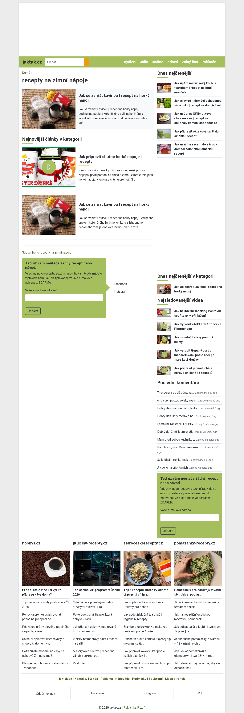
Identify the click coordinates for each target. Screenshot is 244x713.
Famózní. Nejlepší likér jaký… (176, 424)
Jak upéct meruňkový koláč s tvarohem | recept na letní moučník (195, 87)
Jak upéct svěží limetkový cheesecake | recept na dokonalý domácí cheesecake (195, 118)
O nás (94, 679)
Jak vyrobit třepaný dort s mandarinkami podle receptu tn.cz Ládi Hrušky (194, 355)
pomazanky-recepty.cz (194, 543)
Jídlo (144, 62)
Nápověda (122, 679)
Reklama (106, 679)
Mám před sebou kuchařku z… (177, 439)
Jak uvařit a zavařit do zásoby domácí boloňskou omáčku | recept (195, 149)
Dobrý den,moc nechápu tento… (178, 408)
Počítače (208, 62)
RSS (201, 693)
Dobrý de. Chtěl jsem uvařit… (176, 432)
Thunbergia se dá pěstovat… (175, 392)
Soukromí (156, 679)
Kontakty (81, 679)
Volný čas (189, 62)
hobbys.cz (31, 543)
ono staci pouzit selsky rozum (177, 400)
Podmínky (139, 679)
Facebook (120, 284)
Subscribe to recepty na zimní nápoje (46, 252)
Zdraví (172, 62)
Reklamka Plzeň (134, 707)
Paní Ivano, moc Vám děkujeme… (178, 447)
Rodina (157, 62)
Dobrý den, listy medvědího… (176, 416)
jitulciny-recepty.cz (90, 543)
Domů (26, 73)
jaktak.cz (65, 679)
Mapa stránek (175, 679)
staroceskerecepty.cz (143, 543)
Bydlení (130, 62)
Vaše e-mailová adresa (40, 290)
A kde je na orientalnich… (173, 467)
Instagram (120, 291)
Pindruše (79, 663)
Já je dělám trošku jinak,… (173, 460)
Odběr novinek (45, 693)
